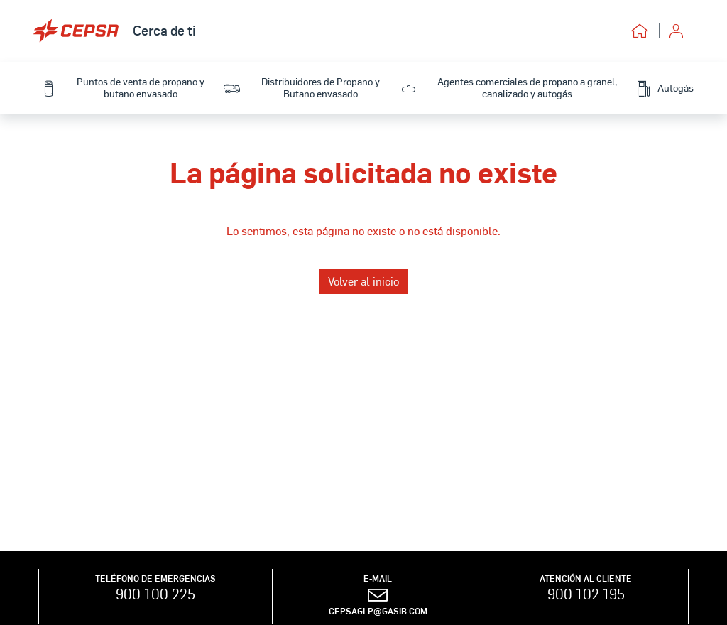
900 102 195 (586, 594)
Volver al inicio (363, 281)
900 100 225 (155, 594)
